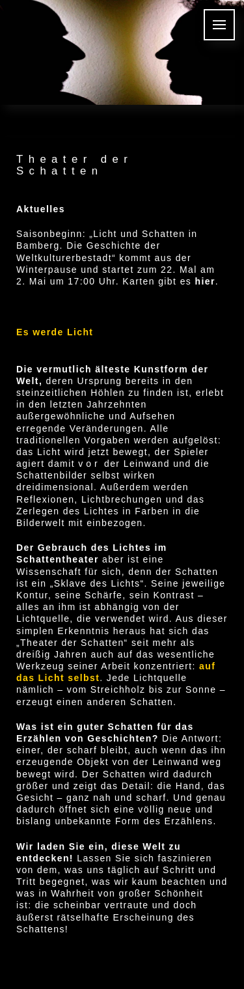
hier (205, 281)
